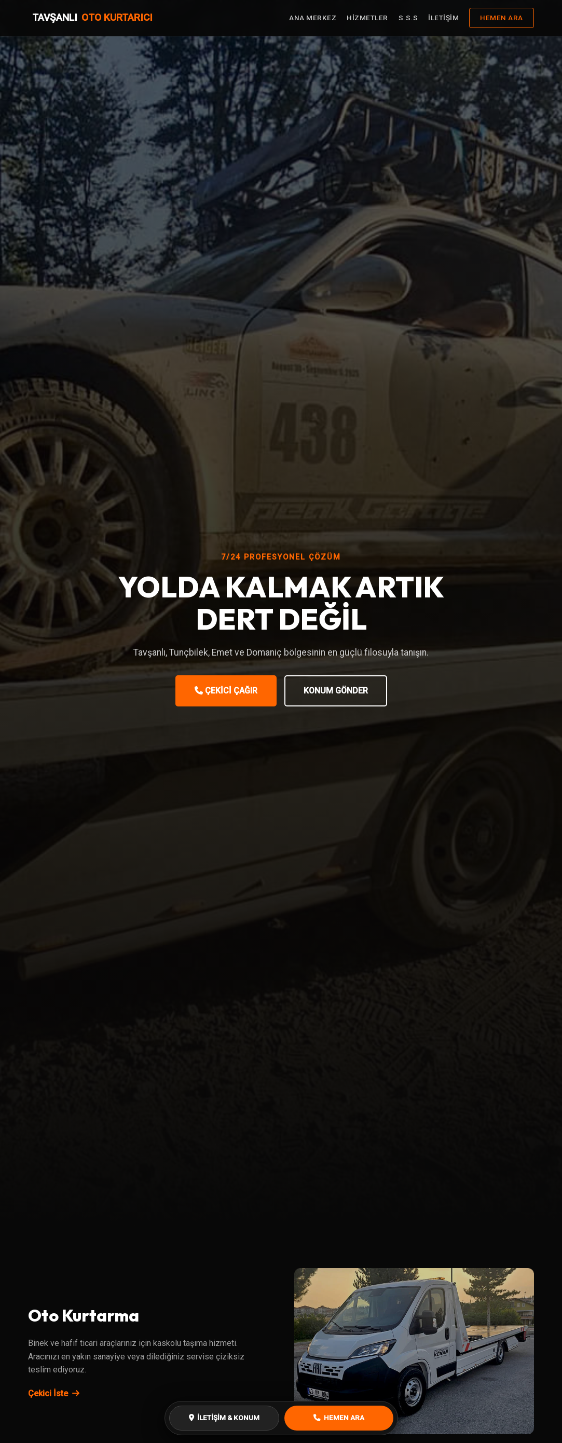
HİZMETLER (367, 17)
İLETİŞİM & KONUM (224, 1417)
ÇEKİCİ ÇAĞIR (226, 691)
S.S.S (408, 17)
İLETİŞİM (443, 17)
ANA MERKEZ (312, 17)
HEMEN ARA (501, 17)
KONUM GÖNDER (336, 691)
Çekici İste (53, 1393)
